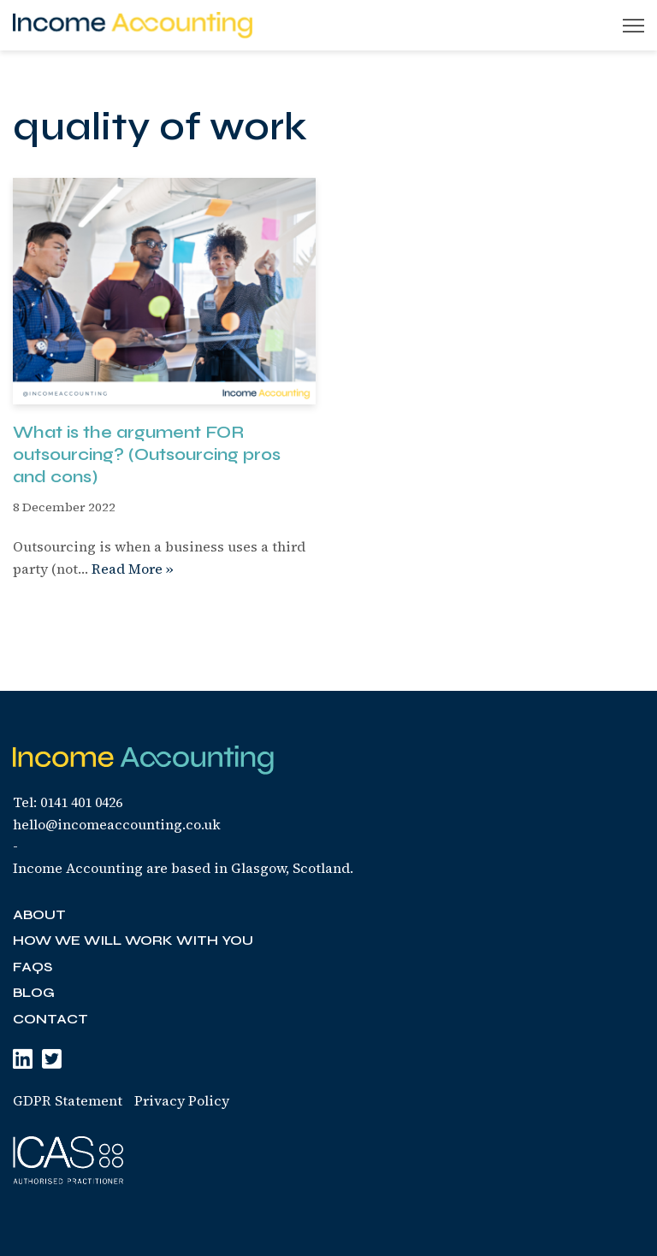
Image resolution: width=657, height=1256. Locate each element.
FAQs (32, 966)
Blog (34, 992)
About (39, 914)
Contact (50, 1019)
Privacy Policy (181, 1100)
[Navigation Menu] (633, 25)
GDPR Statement (67, 1100)
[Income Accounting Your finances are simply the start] (132, 25)
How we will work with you (133, 940)
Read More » (133, 568)
